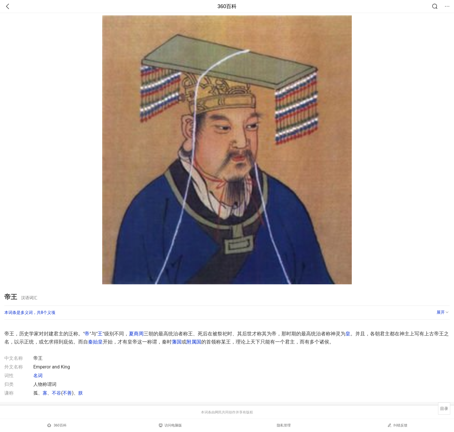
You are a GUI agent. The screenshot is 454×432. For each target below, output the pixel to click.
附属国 (193, 342)
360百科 (227, 6)
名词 (38, 375)
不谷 (56, 393)
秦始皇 (95, 342)
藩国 (177, 342)
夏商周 (136, 334)
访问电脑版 (170, 425)
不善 (67, 393)
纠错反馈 (397, 425)
